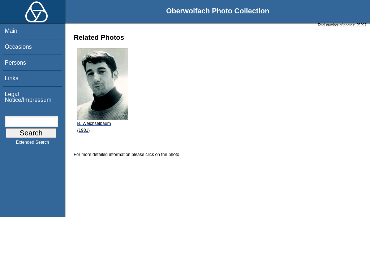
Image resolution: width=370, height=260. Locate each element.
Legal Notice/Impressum (28, 97)
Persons (15, 63)
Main (11, 31)
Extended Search (32, 144)
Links (11, 78)
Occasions (18, 47)
